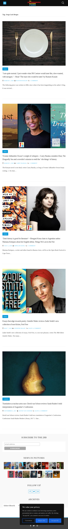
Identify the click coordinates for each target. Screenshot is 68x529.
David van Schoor (25, 411)
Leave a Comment (34, 328)
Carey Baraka (21, 163)
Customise (28, 520)
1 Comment (34, 80)
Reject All (41, 520)
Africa (5, 151)
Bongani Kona (19, 245)
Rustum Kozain (21, 80)
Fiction (5, 234)
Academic (6, 399)
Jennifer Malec (20, 328)
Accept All (54, 520)
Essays (5, 69)
